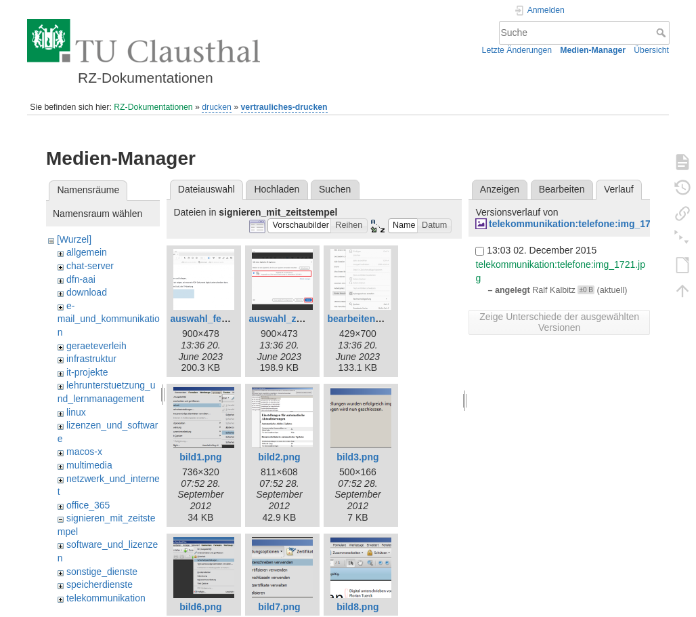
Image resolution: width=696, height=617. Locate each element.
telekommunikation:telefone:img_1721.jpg (583, 223)
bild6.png (200, 606)
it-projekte (87, 372)
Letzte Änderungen (517, 50)
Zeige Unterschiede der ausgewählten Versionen (559, 322)
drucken (217, 107)
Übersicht (651, 50)
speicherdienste (99, 584)
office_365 (88, 505)
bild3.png (357, 457)
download (86, 292)
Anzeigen (499, 189)
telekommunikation (106, 598)
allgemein (86, 252)
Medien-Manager (593, 50)
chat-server (90, 265)
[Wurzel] (74, 239)
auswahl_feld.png (209, 318)
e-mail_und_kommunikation (109, 319)
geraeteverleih (96, 345)
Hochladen (276, 189)
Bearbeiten (562, 189)
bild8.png (357, 606)
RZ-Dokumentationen (153, 107)
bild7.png (279, 606)
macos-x (84, 451)
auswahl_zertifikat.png (299, 318)
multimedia (89, 465)
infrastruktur (91, 358)
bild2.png (279, 457)
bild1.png (200, 457)
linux (76, 412)
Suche (662, 32)
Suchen (335, 189)
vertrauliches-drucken (284, 107)
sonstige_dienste (101, 571)
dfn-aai (80, 279)
